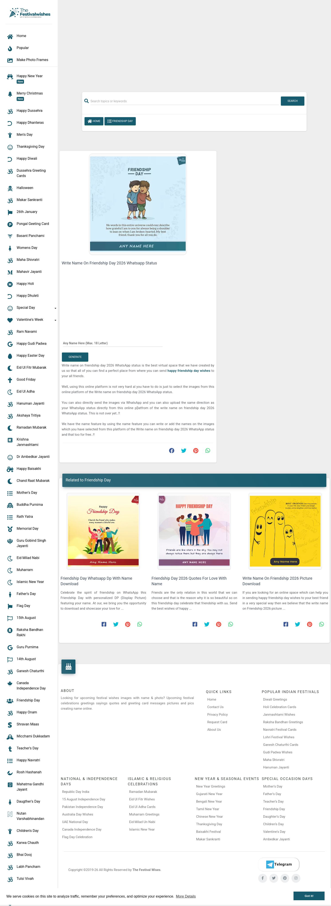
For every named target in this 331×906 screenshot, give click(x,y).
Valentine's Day (274, 832)
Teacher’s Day (273, 802)
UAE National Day (75, 822)
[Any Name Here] (113, 343)
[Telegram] (278, 864)
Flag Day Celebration (77, 837)
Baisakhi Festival (208, 832)
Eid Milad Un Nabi (142, 822)
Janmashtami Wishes (279, 715)
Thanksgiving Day (209, 824)
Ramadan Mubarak (143, 792)
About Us (214, 730)
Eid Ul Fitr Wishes (142, 799)
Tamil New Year (207, 809)
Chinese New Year (209, 817)
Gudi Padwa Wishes (277, 752)
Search (293, 100)
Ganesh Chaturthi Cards (280, 745)
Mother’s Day (272, 786)
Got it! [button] (309, 896)
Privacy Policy (217, 715)
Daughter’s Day (274, 817)
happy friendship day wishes (189, 371)
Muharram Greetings (144, 814)
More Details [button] (186, 896)
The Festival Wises (146, 870)
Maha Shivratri (273, 760)
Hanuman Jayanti (276, 767)
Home (94, 121)
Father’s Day (272, 794)
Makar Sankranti (208, 839)
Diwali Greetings (275, 699)
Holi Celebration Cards (279, 707)
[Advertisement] (194, 44)
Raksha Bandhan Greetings (283, 722)
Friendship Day (120, 121)
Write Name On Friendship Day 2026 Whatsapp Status (109, 263)
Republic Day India (75, 792)
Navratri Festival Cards (279, 730)
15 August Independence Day (83, 799)
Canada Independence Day (81, 829)
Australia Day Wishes (77, 814)
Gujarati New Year (209, 794)
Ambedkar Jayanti (276, 839)
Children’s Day (273, 824)
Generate (75, 356)
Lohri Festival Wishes (278, 737)
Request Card (217, 722)
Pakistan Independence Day (82, 807)
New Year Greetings (210, 786)
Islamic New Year (142, 829)
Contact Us (215, 707)
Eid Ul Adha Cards (142, 807)
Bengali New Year (209, 802)
